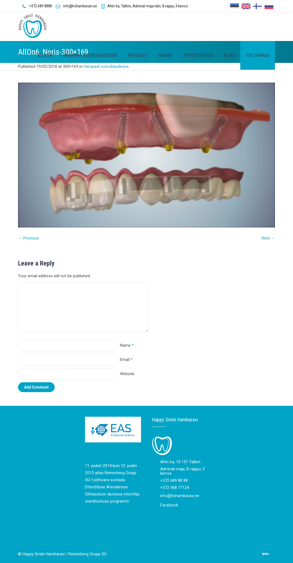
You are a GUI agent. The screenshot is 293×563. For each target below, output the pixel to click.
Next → (268, 238)
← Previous (28, 238)
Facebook (169, 505)
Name (127, 345)
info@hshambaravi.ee (80, 6)
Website (127, 373)
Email (126, 359)
